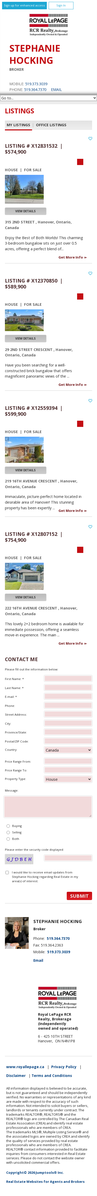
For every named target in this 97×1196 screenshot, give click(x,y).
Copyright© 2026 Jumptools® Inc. (35, 1172)
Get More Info (71, 257)
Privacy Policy (64, 1067)
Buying (17, 826)
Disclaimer (16, 1075)
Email (56, 89)
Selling (16, 832)
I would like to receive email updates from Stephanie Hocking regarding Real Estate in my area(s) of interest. (45, 876)
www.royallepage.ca (25, 1067)
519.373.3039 (36, 83)
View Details (25, 211)
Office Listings (51, 124)
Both (15, 839)
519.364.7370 (35, 89)
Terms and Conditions (52, 1075)
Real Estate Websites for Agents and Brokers (45, 1181)
